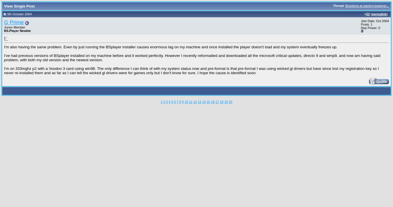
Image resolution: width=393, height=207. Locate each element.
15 (208, 101)
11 (190, 101)
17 (217, 101)
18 (221, 101)
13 (199, 101)
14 (204, 101)
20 (230, 101)
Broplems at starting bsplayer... (367, 5)
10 (186, 101)
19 (226, 101)
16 (213, 101)
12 (195, 101)
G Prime (14, 22)
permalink (379, 14)
